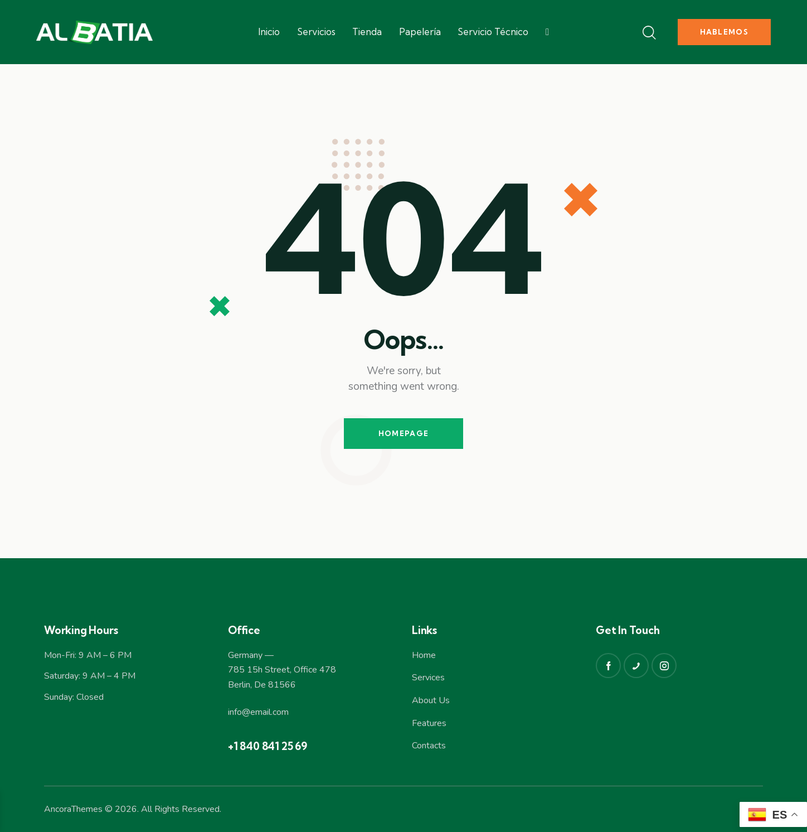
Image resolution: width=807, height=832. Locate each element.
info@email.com (258, 712)
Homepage (403, 433)
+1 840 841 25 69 (267, 746)
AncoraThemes (73, 809)
